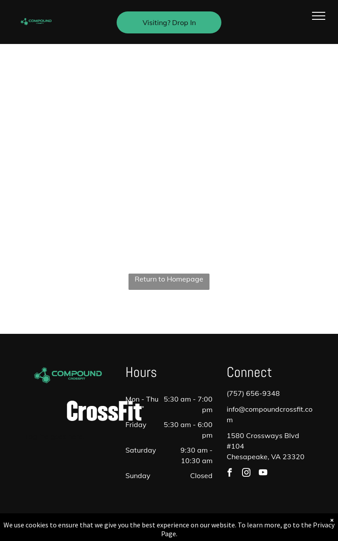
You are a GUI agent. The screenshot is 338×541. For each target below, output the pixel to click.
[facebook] (229, 473)
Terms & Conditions (242, 525)
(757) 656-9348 (253, 393)
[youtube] (263, 473)
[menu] (318, 15)
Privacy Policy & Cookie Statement (114, 525)
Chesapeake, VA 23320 (266, 456)
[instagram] (246, 473)
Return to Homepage (169, 278)
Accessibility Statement (187, 525)
